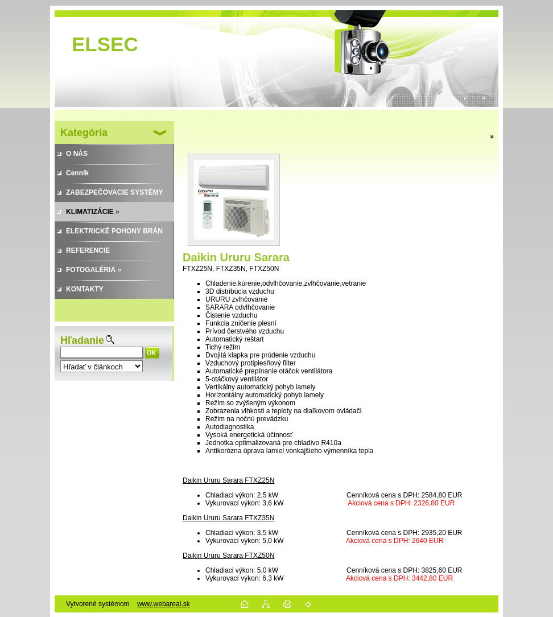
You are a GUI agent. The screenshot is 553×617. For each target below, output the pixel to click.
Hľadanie (82, 340)
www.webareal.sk (163, 604)
